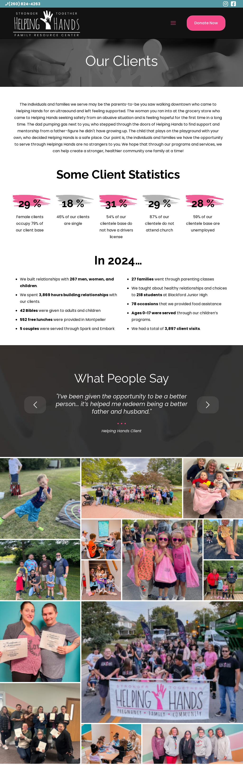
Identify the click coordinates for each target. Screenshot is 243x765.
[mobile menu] (173, 23)
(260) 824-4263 (24, 4)
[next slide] (208, 404)
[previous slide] (35, 404)
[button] (40, 498)
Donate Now (206, 23)
